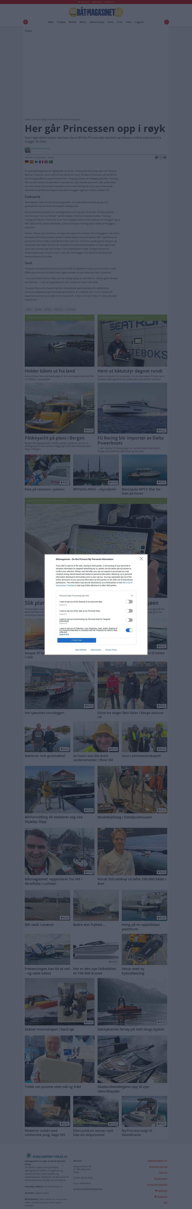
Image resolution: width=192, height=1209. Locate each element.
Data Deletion (81, 650)
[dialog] (96, 604)
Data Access (96, 650)
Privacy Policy (111, 650)
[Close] (142, 559)
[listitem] (96, 595)
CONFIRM (77, 640)
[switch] (129, 601)
